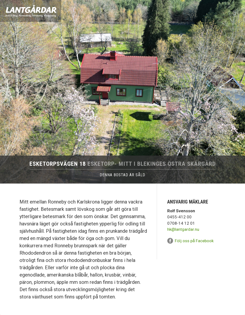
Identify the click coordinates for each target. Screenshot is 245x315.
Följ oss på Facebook (194, 240)
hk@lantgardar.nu (183, 229)
